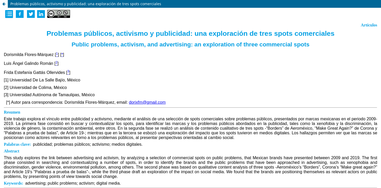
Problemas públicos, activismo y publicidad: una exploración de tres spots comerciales (85, 3)
